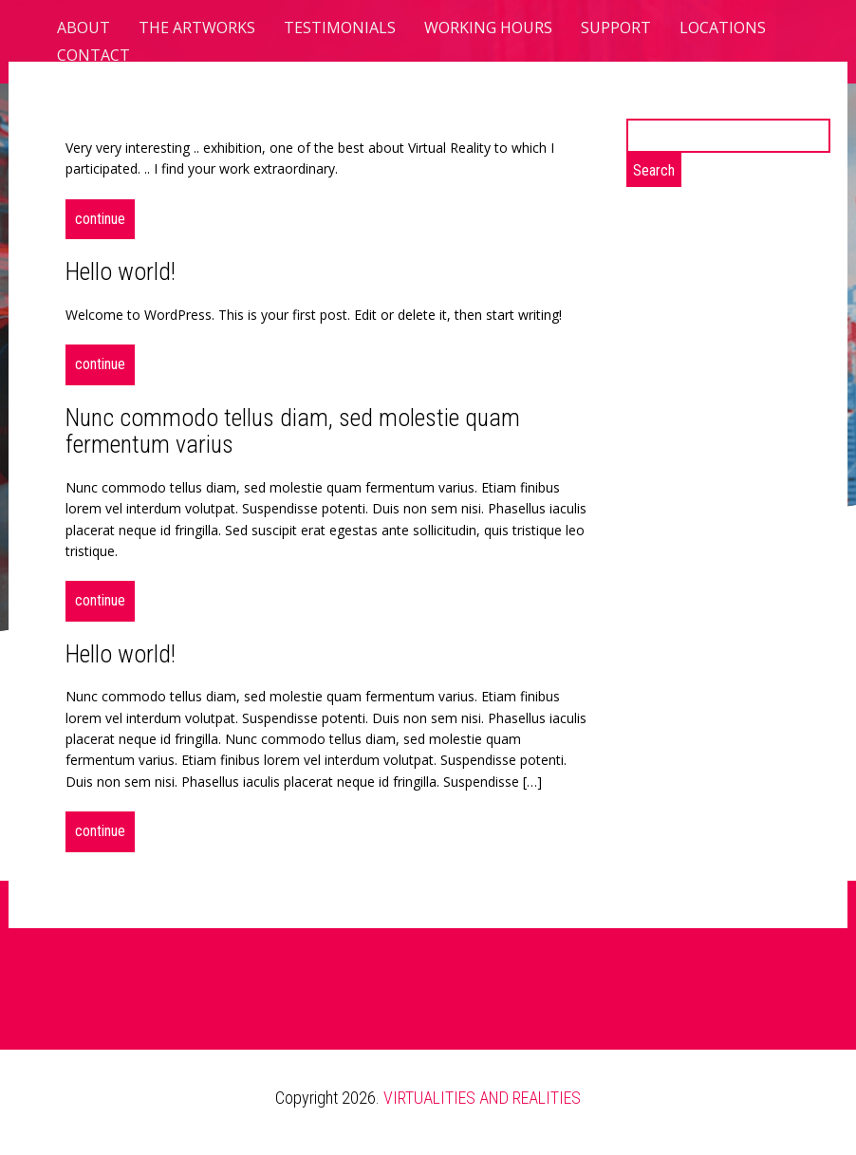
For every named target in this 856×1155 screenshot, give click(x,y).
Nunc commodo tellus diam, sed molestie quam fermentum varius (292, 431)
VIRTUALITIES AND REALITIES (482, 1098)
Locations (722, 27)
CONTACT (93, 55)
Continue (100, 219)
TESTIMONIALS (340, 27)
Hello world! (120, 271)
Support (616, 27)
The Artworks (197, 27)
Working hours (488, 27)
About (83, 27)
